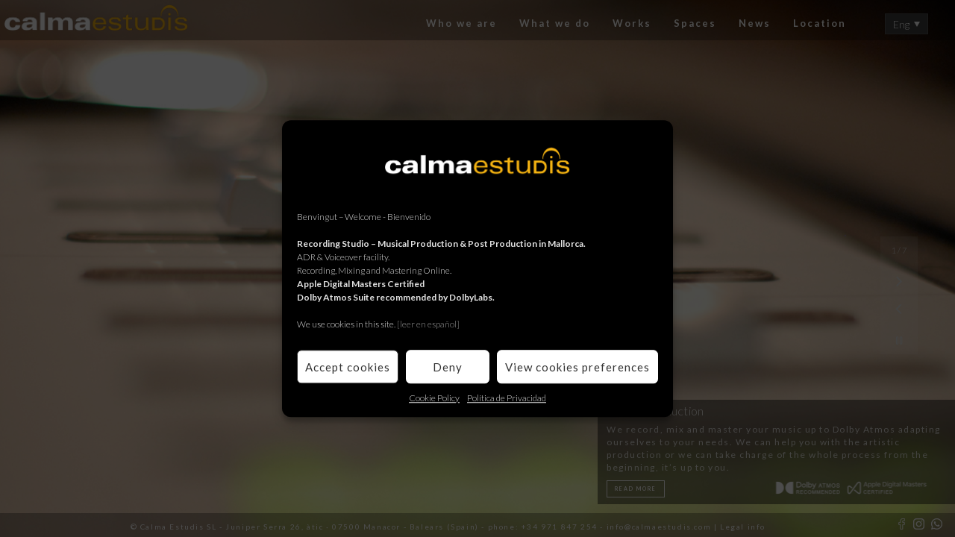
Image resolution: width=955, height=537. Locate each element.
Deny (448, 367)
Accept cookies (347, 367)
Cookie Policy (434, 397)
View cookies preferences (577, 367)
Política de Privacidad (506, 397)
